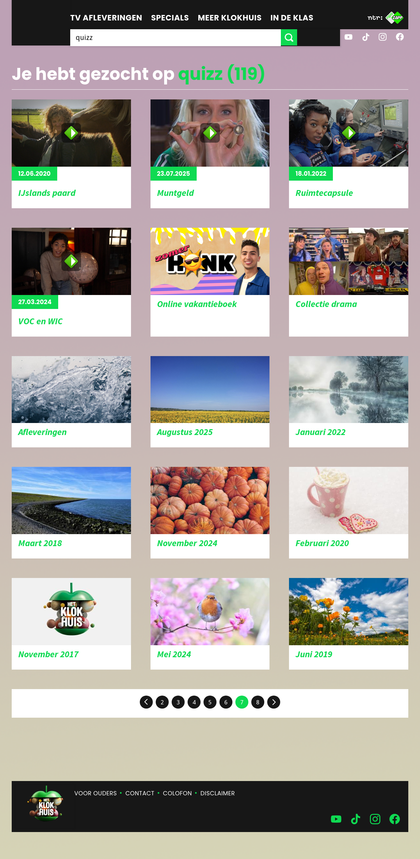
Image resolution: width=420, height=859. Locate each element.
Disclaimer (218, 793)
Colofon (177, 793)
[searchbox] (197, 37)
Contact (139, 793)
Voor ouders (95, 793)
